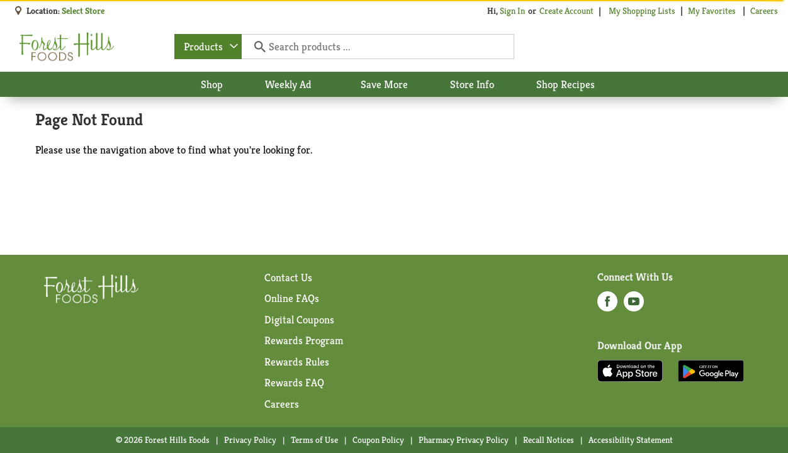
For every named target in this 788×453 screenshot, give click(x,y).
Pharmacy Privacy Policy (464, 439)
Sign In (512, 10)
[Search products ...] (377, 46)
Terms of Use (314, 439)
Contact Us (288, 277)
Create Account (566, 10)
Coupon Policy (378, 439)
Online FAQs (291, 298)
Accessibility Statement (630, 439)
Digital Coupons (299, 320)
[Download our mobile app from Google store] (711, 370)
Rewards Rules (296, 362)
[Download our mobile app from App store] (630, 370)
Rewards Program (304, 340)
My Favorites (713, 10)
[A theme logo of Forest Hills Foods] (67, 46)
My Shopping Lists (642, 10)
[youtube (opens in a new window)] (634, 305)
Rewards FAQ (294, 382)
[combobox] (208, 46)
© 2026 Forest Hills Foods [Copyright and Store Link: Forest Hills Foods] (163, 439)
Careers (764, 10)
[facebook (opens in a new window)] (607, 305)
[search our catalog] (255, 46)
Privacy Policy (250, 439)
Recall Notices (548, 439)
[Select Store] (84, 10)
